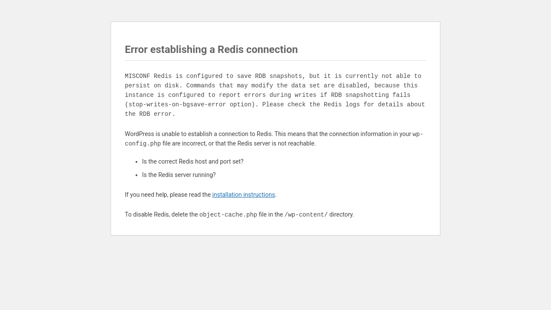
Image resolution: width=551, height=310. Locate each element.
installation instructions (243, 194)
